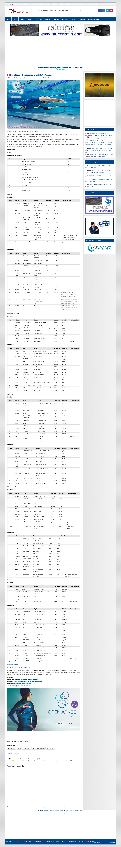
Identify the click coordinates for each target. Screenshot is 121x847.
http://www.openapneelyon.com (27, 679)
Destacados (27, 77)
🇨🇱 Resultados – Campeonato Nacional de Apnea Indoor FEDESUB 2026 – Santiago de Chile (98, 144)
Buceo (22, 19)
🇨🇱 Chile (19, 841)
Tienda (61, 4)
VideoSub (82, 19)
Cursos (32, 4)
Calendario (39, 4)
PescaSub (56, 19)
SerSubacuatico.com (93, 4)
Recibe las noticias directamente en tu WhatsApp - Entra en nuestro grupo (60, 67)
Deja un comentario (14, 753)
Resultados (54, 4)
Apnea (15, 19)
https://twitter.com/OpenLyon (21, 683)
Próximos (47, 4)
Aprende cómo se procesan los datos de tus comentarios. (49, 807)
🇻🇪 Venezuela (90, 841)
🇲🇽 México (56, 841)
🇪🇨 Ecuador (37, 841)
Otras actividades (93, 19)
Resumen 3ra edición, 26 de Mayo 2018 (18, 667)
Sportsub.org (82, 4)
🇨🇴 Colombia (27, 841)
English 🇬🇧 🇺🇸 (9, 4)
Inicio (16, 4)
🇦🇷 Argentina (9, 841)
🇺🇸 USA (81, 841)
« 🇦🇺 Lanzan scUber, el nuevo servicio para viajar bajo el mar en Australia (28, 759)
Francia (33, 77)
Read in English (34, 131)
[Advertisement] (60, 52)
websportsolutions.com (109, 842)
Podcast (68, 4)
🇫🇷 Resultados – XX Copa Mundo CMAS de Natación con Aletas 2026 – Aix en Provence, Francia (98, 150)
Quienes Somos (24, 4)
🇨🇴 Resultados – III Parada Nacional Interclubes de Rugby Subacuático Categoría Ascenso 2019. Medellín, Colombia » (46, 761)
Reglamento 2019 (12, 664)
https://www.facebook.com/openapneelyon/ (28, 681)
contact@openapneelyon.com (21, 686)
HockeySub (38, 19)
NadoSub (47, 19)
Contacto (74, 4)
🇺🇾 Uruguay (72, 841)
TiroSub (73, 19)
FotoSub (29, 19)
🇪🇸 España (47, 841)
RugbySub (65, 19)
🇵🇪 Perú (64, 841)
